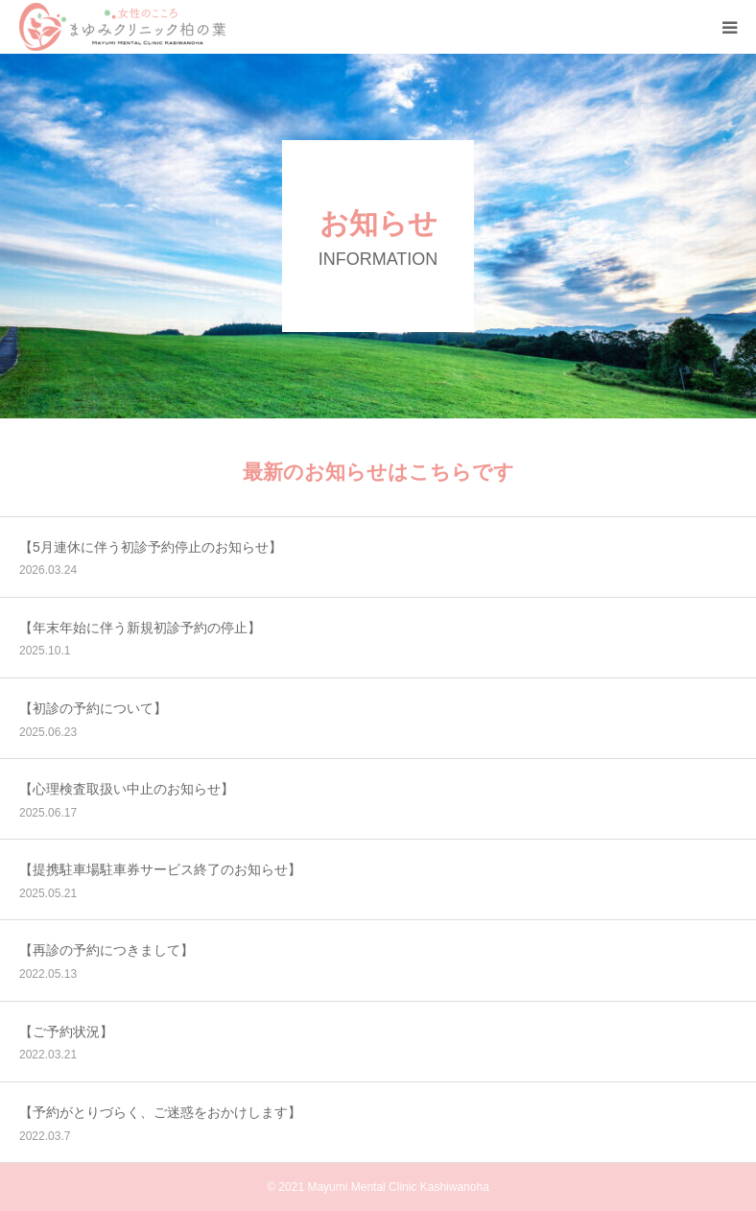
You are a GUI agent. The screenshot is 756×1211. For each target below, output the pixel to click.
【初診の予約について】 (93, 708)
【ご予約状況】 (66, 1031)
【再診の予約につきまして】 (106, 950)
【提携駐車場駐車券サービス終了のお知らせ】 (160, 869)
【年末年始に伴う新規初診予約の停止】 (140, 627)
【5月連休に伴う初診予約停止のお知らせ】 (150, 547)
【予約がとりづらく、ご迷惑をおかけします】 (160, 1112)
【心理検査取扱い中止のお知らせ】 (126, 788)
